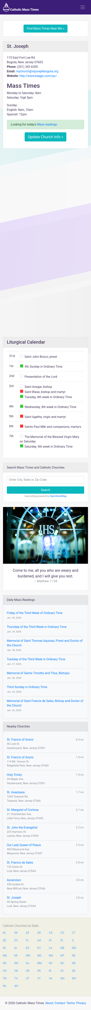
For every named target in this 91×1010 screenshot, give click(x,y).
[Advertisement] (45, 198)
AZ (27, 932)
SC (62, 970)
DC (16, 940)
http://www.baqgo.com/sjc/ (38, 76)
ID (61, 940)
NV (4, 963)
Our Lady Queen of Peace (24, 845)
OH (5, 970)
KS (27, 948)
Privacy (81, 1003)
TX (16, 978)
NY (51, 963)
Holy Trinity (14, 775)
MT (62, 955)
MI (15, 955)
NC (62, 963)
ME (62, 948)
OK (16, 970)
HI (50, 940)
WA (62, 978)
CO (62, 932)
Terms (70, 1003)
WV (74, 978)
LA (50, 948)
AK (16, 932)
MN (28, 955)
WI (4, 986)
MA (5, 955)
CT (73, 932)
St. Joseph (14, 897)
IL (73, 940)
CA (50, 932)
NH (16, 963)
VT (39, 978)
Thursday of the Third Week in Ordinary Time (37, 627)
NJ (27, 963)
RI (50, 970)
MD (74, 948)
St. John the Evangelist (22, 827)
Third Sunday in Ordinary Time (27, 687)
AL (4, 932)
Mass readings (47, 124)
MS (39, 955)
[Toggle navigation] (82, 7)
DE (4, 940)
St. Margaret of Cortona (22, 810)
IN (4, 948)
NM (39, 963)
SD (73, 970)
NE (73, 955)
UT (27, 978)
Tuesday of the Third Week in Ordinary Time (36, 659)
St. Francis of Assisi (20, 739)
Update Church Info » (45, 137)
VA (50, 978)
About (49, 1003)
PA (39, 970)
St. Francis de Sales (20, 862)
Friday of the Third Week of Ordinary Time (35, 613)
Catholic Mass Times (21, 7)
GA (39, 940)
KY (39, 948)
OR (28, 970)
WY (16, 986)
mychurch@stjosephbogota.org (37, 71)
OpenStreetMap (58, 496)
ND (74, 963)
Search (45, 490)
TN (4, 978)
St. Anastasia (16, 792)
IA (15, 948)
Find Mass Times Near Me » (45, 28)
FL (27, 940)
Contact (60, 1003)
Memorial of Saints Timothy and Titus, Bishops (38, 673)
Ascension (14, 880)
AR (39, 932)
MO (51, 955)
